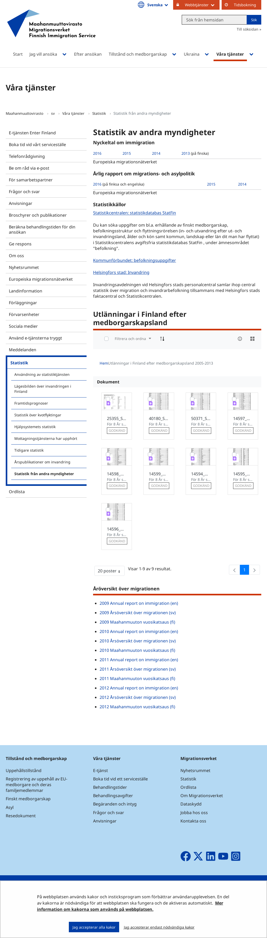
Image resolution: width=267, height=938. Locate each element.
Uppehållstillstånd (23, 770)
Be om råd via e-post (29, 168)
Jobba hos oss (194, 812)
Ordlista (17, 491)
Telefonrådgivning (27, 156)
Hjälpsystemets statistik (35, 426)
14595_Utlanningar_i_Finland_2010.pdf (243, 474)
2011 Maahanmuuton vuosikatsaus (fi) (137, 678)
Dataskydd (191, 804)
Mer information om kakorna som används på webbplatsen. (130, 906)
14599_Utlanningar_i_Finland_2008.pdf (158, 474)
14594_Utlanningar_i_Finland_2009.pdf (201, 474)
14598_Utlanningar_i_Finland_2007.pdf (116, 474)
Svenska (158, 4)
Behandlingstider (110, 787)
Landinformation (25, 291)
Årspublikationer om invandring (42, 461)
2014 (156, 153)
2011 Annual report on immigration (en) (139, 660)
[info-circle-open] (240, 339)
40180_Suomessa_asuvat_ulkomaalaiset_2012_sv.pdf (158, 418)
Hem (104, 363)
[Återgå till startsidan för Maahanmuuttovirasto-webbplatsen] (51, 30)
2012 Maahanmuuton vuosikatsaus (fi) (137, 707)
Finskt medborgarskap (28, 799)
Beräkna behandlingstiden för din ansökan (42, 229)
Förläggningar (23, 303)
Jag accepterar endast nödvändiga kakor (159, 927)
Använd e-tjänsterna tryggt (35, 338)
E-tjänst (100, 770)
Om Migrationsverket (201, 795)
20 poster (111, 572)
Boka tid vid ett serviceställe (120, 779)
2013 (185, 153)
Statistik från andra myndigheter (44, 473)
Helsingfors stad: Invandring (122, 272)
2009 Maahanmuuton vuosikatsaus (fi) (137, 622)
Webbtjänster (202, 4)
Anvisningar (20, 203)
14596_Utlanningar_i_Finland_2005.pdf (116, 529)
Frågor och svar (24, 191)
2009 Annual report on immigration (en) (139, 603)
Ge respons (20, 244)
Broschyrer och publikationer (38, 215)
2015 (127, 153)
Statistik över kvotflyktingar (37, 414)
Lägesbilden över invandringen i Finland (42, 389)
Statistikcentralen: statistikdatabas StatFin (135, 213)
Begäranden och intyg (115, 804)
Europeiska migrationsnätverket (41, 279)
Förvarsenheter (24, 314)
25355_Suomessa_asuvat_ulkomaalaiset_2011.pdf (116, 418)
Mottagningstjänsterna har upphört (45, 438)
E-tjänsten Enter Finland (32, 133)
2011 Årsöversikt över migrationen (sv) (138, 669)
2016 (97, 153)
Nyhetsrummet (24, 267)
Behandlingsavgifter (113, 795)
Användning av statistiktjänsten (42, 374)
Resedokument (21, 816)
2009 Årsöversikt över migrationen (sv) (138, 612)
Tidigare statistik (29, 450)
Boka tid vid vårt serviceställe (37, 144)
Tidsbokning (245, 4)
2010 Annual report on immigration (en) (139, 631)
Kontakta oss (193, 821)
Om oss (16, 255)
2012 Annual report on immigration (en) (139, 688)
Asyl (10, 807)
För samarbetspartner (31, 180)
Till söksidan (247, 29)
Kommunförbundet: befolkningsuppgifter (135, 260)
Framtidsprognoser (31, 403)
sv (53, 113)
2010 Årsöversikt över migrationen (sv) (138, 641)
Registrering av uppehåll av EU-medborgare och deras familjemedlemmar (36, 784)
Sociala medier (23, 326)
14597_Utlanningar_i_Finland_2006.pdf (243, 418)
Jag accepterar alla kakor (94, 927)
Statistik (99, 113)
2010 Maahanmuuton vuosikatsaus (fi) (137, 650)
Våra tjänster (74, 113)
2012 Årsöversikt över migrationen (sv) (138, 697)
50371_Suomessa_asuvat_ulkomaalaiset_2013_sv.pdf (201, 418)
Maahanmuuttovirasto (25, 113)
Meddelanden (22, 350)
